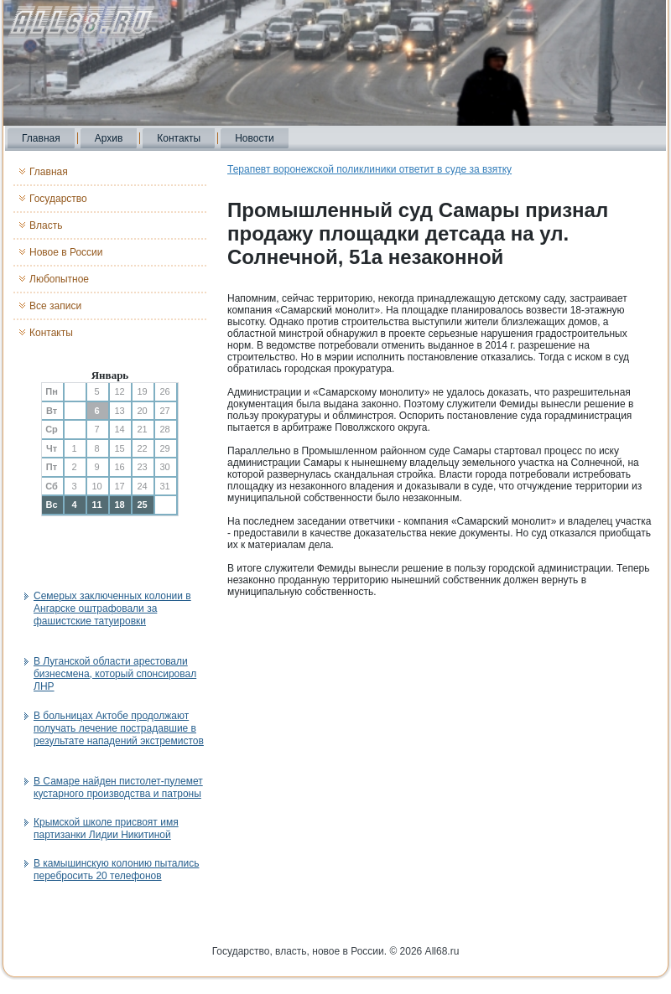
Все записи (55, 306)
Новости (254, 138)
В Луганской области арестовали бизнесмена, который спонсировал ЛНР (115, 673)
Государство (58, 198)
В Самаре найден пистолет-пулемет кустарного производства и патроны (118, 787)
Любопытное (59, 279)
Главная (41, 138)
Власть (45, 225)
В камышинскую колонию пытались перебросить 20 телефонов (116, 869)
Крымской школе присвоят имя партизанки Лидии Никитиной (106, 828)
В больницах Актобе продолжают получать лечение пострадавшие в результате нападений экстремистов (119, 728)
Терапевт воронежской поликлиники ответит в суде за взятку (369, 169)
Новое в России (66, 252)
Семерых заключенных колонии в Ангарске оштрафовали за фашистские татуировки (112, 608)
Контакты (178, 138)
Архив (109, 138)
